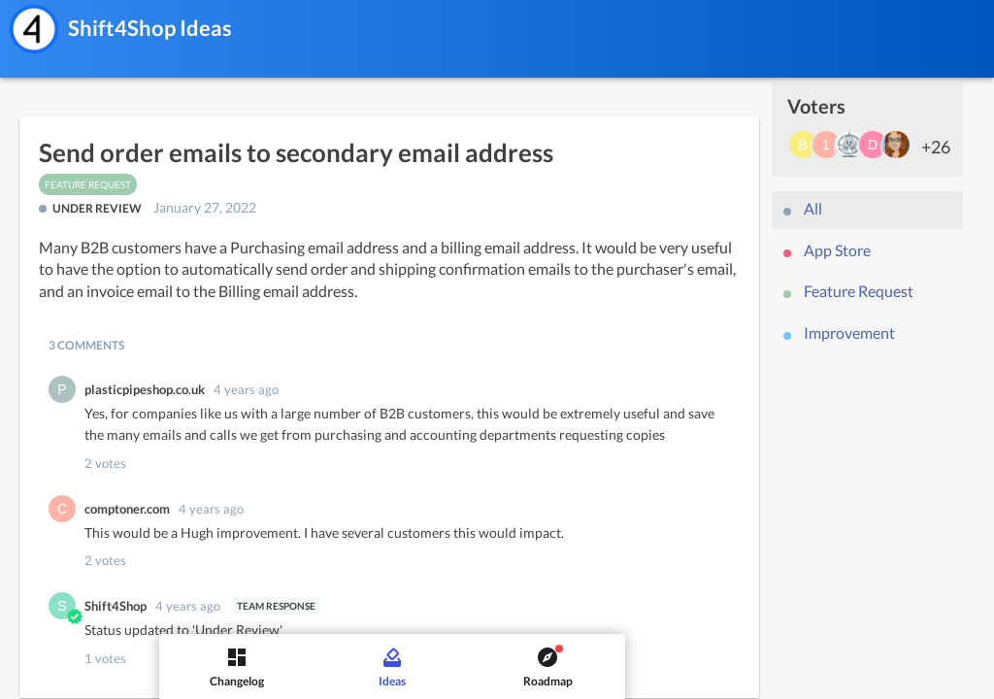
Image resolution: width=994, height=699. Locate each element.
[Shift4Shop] (34, 29)
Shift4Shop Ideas (150, 28)
